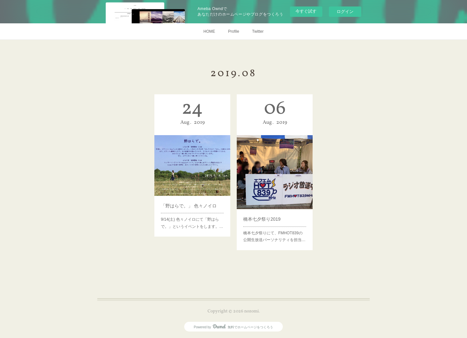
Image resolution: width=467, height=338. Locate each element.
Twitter (257, 31)
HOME (209, 31)
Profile (233, 31)
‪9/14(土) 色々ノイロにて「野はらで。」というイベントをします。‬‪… (192, 214)
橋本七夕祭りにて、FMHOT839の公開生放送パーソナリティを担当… (274, 226)
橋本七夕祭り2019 (264, 212)
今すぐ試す (306, 11)
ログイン (345, 11)
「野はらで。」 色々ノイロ (189, 199)
